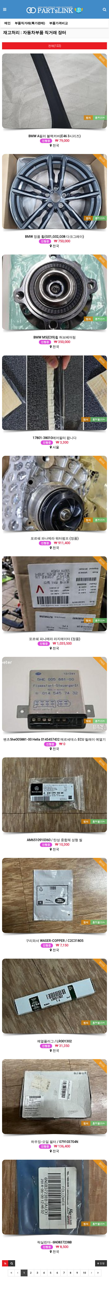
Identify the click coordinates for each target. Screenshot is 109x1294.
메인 (7, 23)
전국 (55, 140)
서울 (55, 442)
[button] (5, 1263)
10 (84, 1272)
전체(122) (54, 45)
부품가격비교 (58, 23)
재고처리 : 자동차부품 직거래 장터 (34, 32)
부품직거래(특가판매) (30, 23)
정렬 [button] (101, 1263)
